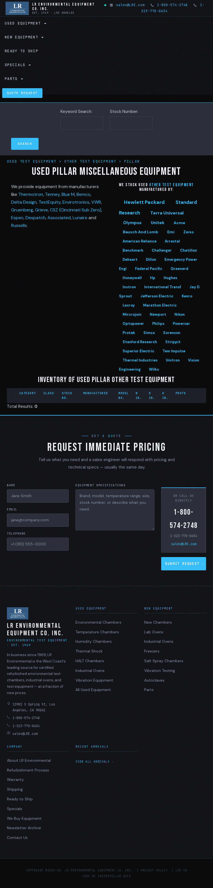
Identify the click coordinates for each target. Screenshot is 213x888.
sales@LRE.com (128, 5)
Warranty (15, 779)
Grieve (41, 210)
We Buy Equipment (24, 818)
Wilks (154, 369)
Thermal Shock (89, 651)
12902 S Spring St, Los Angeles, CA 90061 (31, 707)
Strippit (173, 342)
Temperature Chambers (97, 631)
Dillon (151, 259)
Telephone (16, 533)
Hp (152, 277)
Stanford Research (140, 342)
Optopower (133, 323)
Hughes (170, 277)
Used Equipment (25, 23)
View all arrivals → (94, 761)
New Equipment (24, 37)
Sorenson (171, 332)
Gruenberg (22, 210)
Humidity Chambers (93, 641)
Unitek (157, 223)
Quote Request (22, 93)
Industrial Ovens (90, 670)
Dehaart (130, 259)
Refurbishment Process (28, 770)
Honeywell (132, 277)
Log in (181, 870)
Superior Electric (138, 351)
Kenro (187, 296)
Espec (17, 218)
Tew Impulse (174, 351)
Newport (158, 314)
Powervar (181, 323)
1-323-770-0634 (183, 536)
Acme (179, 222)
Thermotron (30, 194)
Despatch (35, 218)
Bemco (83, 194)
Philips (158, 323)
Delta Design (24, 202)
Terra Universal (167, 213)
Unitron (173, 360)
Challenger (162, 250)
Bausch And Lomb (140, 231)
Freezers (151, 651)
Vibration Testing (159, 670)
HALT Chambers (89, 660)
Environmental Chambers (98, 622)
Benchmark (133, 250)
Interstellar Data (114, 876)
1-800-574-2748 (169, 5)
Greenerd (179, 268)
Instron (129, 287)
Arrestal (172, 241)
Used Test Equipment (33, 161)
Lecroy (129, 305)
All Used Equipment (93, 689)
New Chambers (158, 622)
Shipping (15, 789)
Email (12, 509)
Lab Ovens (153, 631)
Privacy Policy (154, 870)
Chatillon (188, 250)
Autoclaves (154, 680)
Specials (18, 64)
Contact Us (17, 837)
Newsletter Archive (24, 827)
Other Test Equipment (91, 161)
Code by (89, 876)
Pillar (132, 161)
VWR (96, 202)
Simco (149, 332)
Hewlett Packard (144, 202)
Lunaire (80, 218)
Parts (14, 78)
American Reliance (139, 241)
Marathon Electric (160, 305)
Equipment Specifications (100, 485)
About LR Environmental (29, 760)
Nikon (179, 314)
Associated (59, 218)
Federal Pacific (148, 268)
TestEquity (49, 202)
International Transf (162, 287)
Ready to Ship (21, 51)
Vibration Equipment (94, 680)
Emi (170, 231)
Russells (19, 225)
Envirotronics (75, 202)
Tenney (52, 194)
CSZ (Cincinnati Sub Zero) (75, 210)
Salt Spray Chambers (163, 660)
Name (11, 485)
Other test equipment (171, 185)
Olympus (132, 223)
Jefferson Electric (156, 296)
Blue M (68, 194)
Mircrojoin (132, 314)
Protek (129, 332)
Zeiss (188, 231)
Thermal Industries (140, 360)
